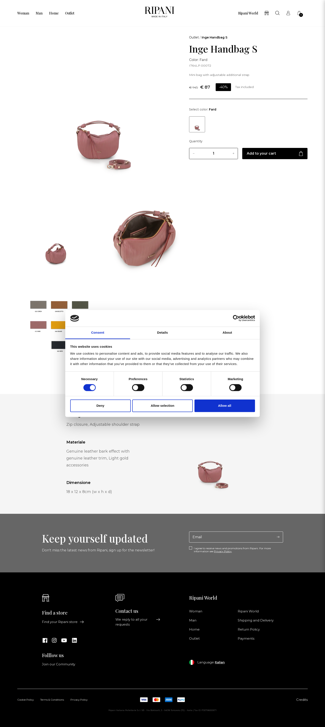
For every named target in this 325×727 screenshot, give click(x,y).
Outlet (69, 13)
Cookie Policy (25, 700)
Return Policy (249, 629)
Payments (246, 639)
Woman (23, 13)
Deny (100, 405)
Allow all (224, 405)
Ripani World (248, 13)
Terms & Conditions (52, 700)
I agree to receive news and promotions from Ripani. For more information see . (232, 550)
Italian (220, 662)
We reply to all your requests (137, 622)
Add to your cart (275, 153)
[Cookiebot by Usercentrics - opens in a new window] (236, 318)
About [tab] (227, 332)
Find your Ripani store (63, 622)
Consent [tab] (97, 332)
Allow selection (162, 405)
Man (39, 13)
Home (54, 13)
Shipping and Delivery (256, 620)
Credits (302, 700)
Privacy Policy (223, 551)
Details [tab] (162, 332)
